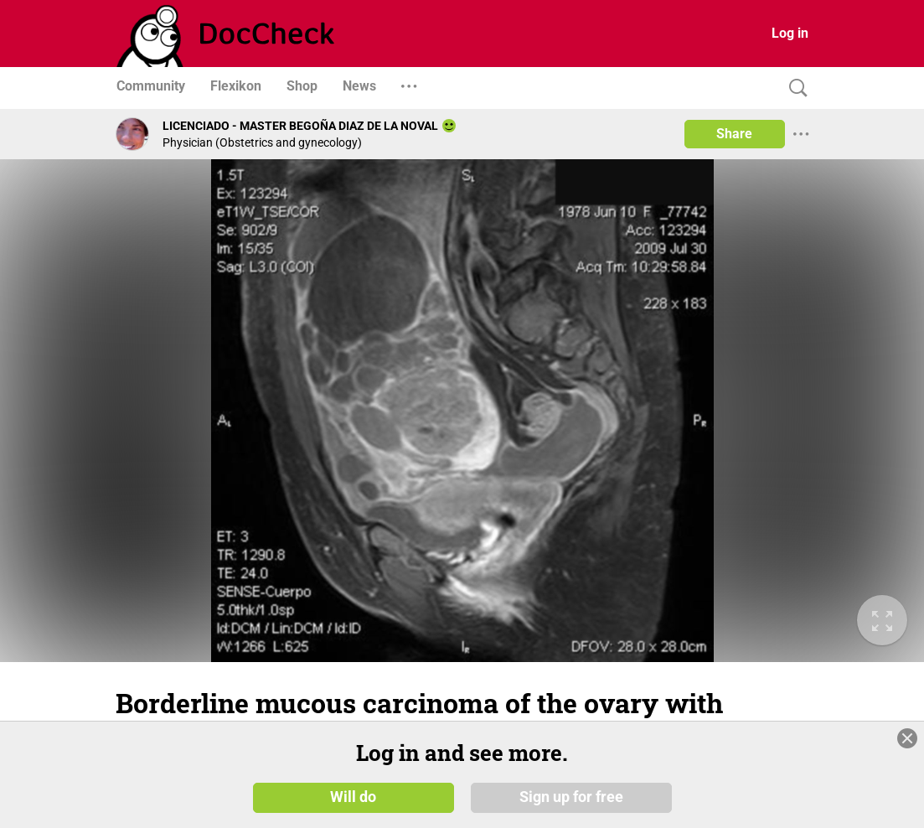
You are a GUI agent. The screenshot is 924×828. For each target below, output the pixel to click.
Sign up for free (571, 796)
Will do (353, 796)
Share (734, 134)
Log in (790, 33)
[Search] (794, 88)
